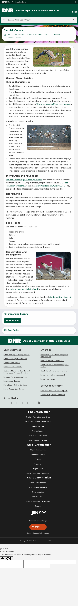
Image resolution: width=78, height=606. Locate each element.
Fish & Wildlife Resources (39, 35)
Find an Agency (38, 431)
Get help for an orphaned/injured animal (55, 366)
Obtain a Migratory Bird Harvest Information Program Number (17, 372)
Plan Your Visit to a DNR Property (54, 390)
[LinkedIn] (28, 403)
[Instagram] (17, 403)
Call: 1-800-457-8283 (38, 436)
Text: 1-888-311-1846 (38, 440)
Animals (57, 35)
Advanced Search (38, 454)
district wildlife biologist (60, 297)
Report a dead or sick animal (53, 375)
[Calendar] (39, 403)
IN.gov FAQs (38, 468)
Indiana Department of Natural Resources (37, 10)
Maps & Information (38, 483)
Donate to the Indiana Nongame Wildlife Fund (54, 355)
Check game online (12, 363)
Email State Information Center (38, 422)
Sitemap (38, 464)
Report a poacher (48, 379)
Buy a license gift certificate (15, 359)
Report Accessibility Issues (38, 533)
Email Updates (38, 492)
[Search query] (39, 19)
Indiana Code (38, 497)
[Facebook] (6, 403)
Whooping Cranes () (53, 104)
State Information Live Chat (38, 417)
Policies (38, 459)
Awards (38, 506)
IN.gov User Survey (38, 450)
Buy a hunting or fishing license (17, 354)
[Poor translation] (9, 558)
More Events (12, 320)
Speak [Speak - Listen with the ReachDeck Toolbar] (37, 527)
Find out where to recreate (52, 361)
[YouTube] (22, 403)
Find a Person (38, 426)
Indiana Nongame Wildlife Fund (24, 289)
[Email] (33, 403)
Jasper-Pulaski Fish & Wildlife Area (49, 185)
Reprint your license (12, 381)
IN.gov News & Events (38, 487)
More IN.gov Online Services (15, 385)
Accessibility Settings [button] (38, 521)
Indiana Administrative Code (38, 501)
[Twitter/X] (11, 403)
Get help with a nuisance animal (54, 371)
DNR (8, 35)
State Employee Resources (38, 473)
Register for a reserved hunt (15, 377)
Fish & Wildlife (20, 35)
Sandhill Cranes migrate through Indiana (24, 179)
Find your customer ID (13, 367)
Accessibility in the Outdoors (53, 395)
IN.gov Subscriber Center (14, 389)
